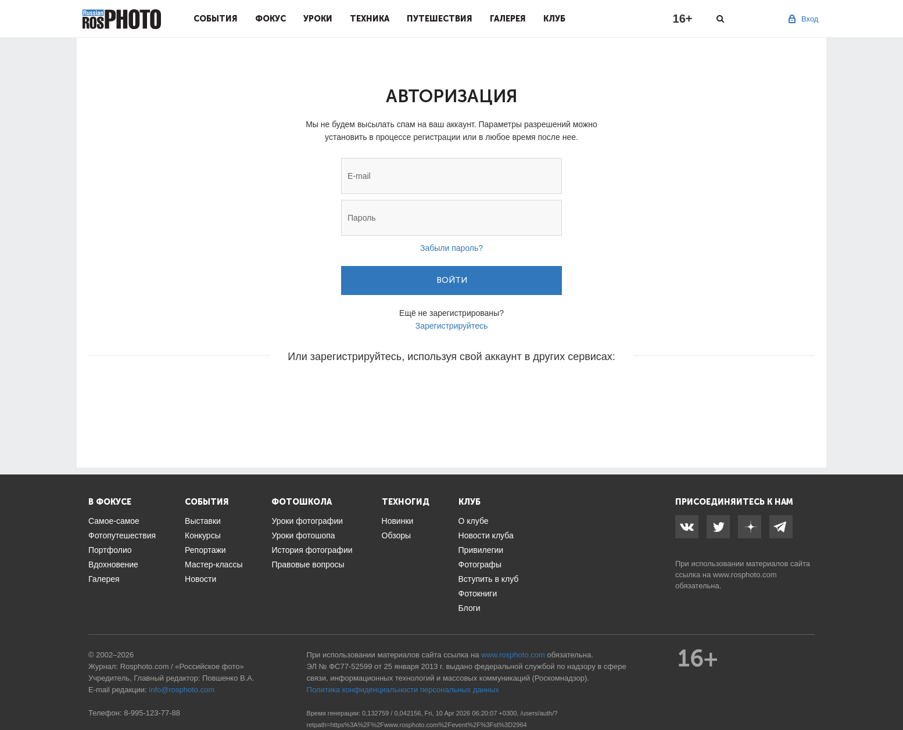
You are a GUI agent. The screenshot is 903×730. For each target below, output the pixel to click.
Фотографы (479, 564)
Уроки (317, 18)
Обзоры (396, 535)
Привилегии (481, 550)
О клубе (473, 521)
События (215, 18)
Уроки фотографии (307, 521)
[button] (363, 391)
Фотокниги (477, 593)
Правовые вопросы (307, 564)
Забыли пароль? (451, 248)
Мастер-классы (213, 564)
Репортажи (205, 550)
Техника (369, 18)
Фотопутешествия (122, 535)
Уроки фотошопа (303, 535)
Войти (451, 280)
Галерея (508, 18)
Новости (200, 579)
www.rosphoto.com (745, 574)
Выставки (203, 521)
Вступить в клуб (488, 579)
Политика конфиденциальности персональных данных (403, 689)
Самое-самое (113, 521)
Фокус (270, 18)
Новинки (398, 521)
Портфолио (110, 550)
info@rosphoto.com (181, 689)
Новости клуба (486, 535)
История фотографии (311, 550)
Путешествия (439, 18)
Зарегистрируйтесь (451, 325)
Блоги (469, 608)
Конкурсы (203, 535)
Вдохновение (113, 564)
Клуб (554, 18)
